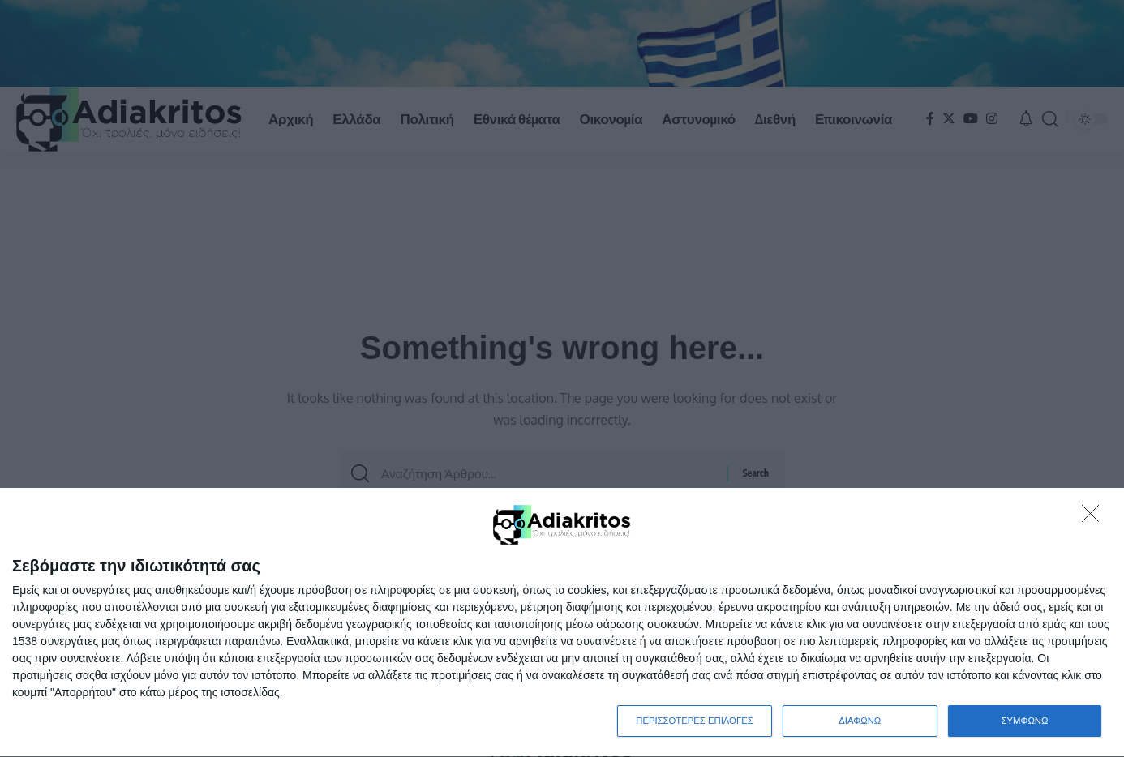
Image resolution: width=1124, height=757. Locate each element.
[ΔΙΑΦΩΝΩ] (1095, 517)
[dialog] (562, 622)
